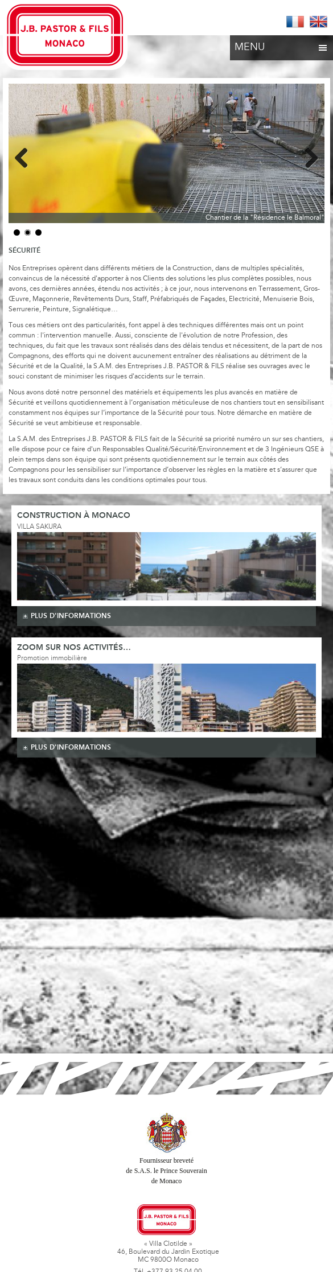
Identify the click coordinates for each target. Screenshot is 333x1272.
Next (307, 156)
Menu (281, 44)
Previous (25, 156)
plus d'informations (71, 616)
